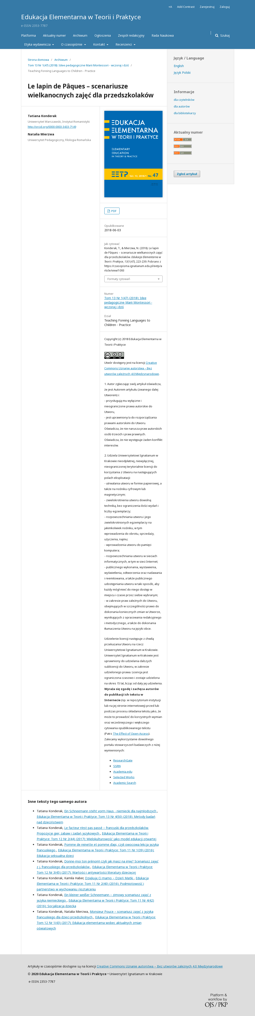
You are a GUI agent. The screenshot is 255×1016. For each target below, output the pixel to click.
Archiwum (80, 35)
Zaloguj (225, 7)
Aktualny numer (54, 35)
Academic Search (124, 783)
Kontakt (99, 44)
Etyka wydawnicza (37, 44)
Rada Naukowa (163, 35)
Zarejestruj (207, 7)
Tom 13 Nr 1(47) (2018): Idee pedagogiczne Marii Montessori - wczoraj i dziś (78, 65)
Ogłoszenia (102, 35)
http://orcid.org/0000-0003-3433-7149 (52, 127)
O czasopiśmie (72, 44)
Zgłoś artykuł (187, 174)
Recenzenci (124, 44)
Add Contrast (186, 7)
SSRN (117, 766)
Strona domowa (38, 60)
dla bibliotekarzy (185, 113)
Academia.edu (122, 772)
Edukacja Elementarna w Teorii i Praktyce (81, 17)
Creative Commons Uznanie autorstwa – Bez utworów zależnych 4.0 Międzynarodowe (131, 368)
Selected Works (124, 777)
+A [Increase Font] (170, 7)
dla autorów (182, 106)
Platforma (28, 35)
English (179, 66)
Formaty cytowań (118, 279)
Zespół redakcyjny (131, 35)
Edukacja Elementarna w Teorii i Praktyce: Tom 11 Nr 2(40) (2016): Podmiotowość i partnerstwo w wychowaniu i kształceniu (93, 883)
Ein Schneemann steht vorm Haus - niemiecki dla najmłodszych (110, 811)
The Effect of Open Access (131, 734)
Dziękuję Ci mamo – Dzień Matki (109, 878)
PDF (113, 211)
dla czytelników (184, 100)
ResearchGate (123, 760)
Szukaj (224, 35)
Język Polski (182, 72)
